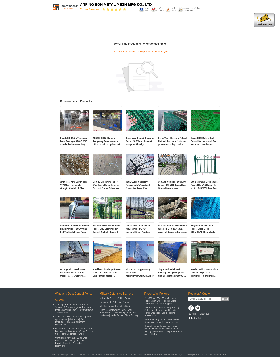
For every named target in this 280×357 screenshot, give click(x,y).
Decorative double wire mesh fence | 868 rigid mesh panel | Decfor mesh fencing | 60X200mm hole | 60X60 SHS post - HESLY (163, 330)
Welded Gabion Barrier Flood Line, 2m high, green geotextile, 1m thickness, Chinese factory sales (204, 272)
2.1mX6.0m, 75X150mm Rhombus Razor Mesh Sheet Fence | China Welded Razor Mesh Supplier (160, 301)
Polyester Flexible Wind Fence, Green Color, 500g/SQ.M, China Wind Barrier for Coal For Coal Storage (202, 229)
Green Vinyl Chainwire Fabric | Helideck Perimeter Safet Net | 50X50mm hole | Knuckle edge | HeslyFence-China (172, 141)
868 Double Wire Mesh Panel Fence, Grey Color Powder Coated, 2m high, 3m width (107, 228)
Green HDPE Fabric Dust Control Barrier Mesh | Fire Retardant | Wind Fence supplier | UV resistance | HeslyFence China (203, 141)
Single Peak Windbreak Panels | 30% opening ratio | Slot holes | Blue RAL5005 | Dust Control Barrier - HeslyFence (171, 272)
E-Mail (192, 313)
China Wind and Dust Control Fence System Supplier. (93, 354)
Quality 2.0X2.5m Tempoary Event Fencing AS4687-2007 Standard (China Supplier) (74, 141)
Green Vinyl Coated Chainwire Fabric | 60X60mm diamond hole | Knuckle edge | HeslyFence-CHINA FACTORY (140, 141)
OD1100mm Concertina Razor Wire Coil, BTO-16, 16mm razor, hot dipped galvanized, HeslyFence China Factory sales (172, 229)
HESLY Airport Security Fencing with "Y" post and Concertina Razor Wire (138, 185)
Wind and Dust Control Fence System (73, 297)
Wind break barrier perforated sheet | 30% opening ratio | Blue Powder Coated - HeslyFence (107, 272)
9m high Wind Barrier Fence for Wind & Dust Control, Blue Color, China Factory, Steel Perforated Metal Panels (74, 331)
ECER (223, 354)
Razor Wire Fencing (156, 293)
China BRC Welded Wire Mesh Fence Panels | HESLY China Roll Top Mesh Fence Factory (74, 228)
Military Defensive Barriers (116, 293)
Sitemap (204, 313)
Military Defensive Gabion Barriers (116, 298)
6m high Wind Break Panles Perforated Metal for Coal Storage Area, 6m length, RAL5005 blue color (73, 272)
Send (225, 299)
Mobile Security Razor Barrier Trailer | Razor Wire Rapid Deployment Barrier (162, 320)
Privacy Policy (59, 354)
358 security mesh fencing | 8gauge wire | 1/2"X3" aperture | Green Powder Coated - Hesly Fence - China (139, 229)
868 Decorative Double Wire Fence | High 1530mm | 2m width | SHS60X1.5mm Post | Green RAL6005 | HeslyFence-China (205, 185)
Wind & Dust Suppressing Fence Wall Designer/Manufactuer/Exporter (140, 272)
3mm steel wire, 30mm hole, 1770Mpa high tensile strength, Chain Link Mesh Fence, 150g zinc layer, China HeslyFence (74, 185)
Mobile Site (195, 318)
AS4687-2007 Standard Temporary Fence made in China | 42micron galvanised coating (106, 141)
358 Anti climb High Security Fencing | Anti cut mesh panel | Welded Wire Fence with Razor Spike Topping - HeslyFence (162, 311)
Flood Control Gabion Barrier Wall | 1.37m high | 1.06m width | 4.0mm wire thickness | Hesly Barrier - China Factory (119, 313)
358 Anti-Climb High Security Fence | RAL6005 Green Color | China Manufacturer (172, 185)
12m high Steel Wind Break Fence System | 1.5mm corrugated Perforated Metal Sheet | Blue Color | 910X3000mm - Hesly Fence (74, 308)
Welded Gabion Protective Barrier (116, 306)
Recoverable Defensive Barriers (115, 302)
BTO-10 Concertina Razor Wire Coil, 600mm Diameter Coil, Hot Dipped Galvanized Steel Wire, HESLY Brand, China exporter (106, 185)
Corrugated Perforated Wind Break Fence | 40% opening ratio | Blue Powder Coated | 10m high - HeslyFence (71, 342)
